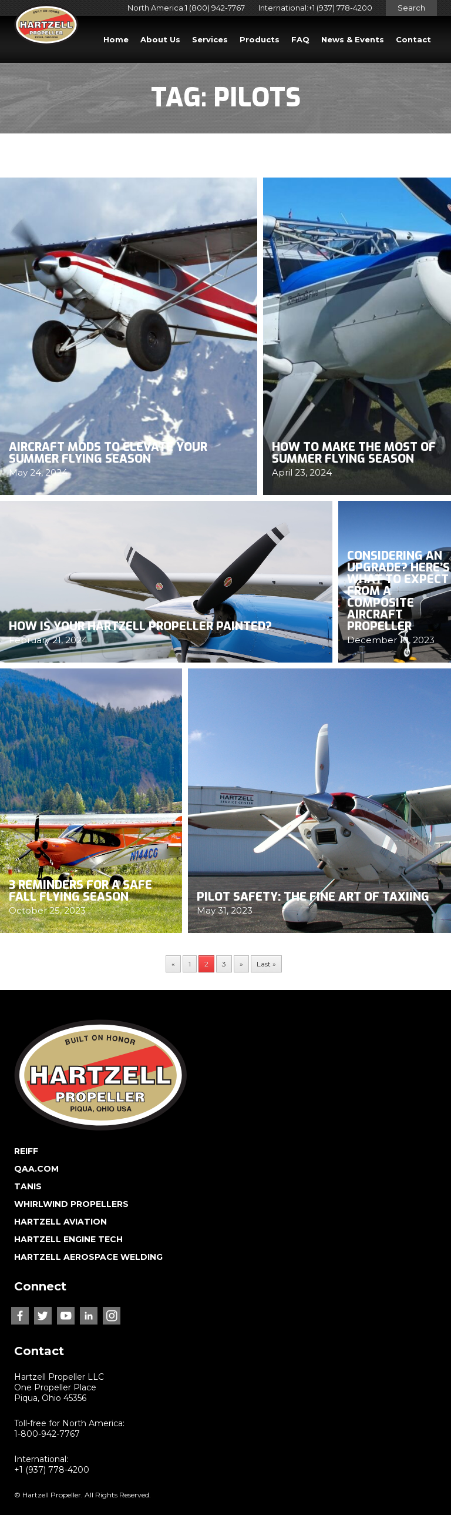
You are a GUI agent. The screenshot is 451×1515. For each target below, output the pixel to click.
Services (210, 39)
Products (260, 39)
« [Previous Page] (173, 963)
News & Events (352, 39)
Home (116, 39)
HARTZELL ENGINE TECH (68, 1239)
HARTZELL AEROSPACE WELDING (88, 1257)
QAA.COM (36, 1168)
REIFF (26, 1151)
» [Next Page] (241, 963)
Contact (413, 39)
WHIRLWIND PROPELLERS (71, 1204)
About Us (160, 39)
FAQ (300, 39)
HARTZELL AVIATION (60, 1221)
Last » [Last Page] (266, 963)
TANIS (28, 1186)
